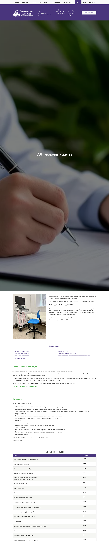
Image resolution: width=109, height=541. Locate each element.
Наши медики (61, 357)
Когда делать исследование (22, 351)
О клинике (25, 2)
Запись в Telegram (72, 11)
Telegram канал (72, 15)
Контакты (92, 2)
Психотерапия (56, 2)
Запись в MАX (71, 13)
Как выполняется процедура (22, 353)
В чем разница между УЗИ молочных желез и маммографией (74, 355)
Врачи (34, 2)
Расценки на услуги (20, 358)
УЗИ (78, 2)
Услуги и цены (44, 2)
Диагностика (68, 2)
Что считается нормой (64, 351)
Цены (84, 2)
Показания (17, 357)
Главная (16, 2)
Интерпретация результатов (22, 355)
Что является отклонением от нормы (67, 353)
